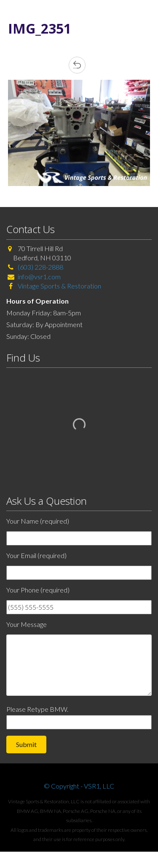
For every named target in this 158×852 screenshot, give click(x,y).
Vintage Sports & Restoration (58, 286)
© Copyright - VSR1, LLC (79, 786)
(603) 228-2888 (40, 267)
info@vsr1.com (39, 277)
